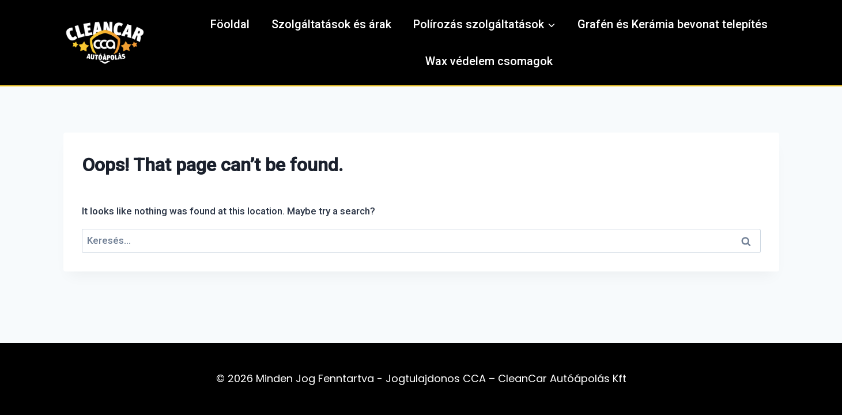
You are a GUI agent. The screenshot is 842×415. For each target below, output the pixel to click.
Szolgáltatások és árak (331, 24)
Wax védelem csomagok (489, 61)
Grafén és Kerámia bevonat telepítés (672, 24)
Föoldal (230, 24)
